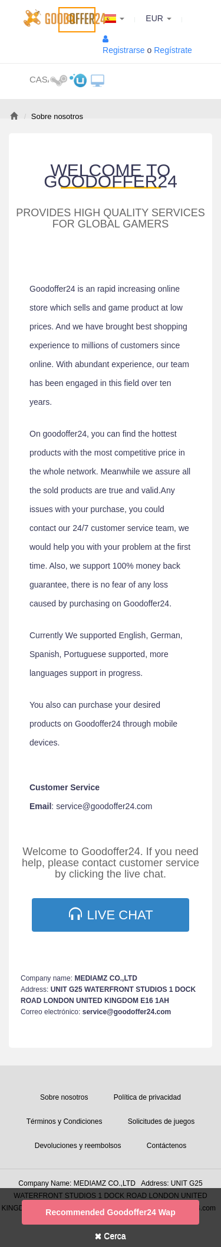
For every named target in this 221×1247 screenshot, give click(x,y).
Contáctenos (166, 1146)
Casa (39, 79)
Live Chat (111, 914)
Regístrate (173, 50)
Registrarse (124, 50)
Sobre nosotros (64, 1097)
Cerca (110, 1236)
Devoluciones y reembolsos (78, 1146)
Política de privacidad (147, 1097)
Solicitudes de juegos (161, 1121)
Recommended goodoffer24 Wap (110, 1212)
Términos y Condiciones (65, 1121)
